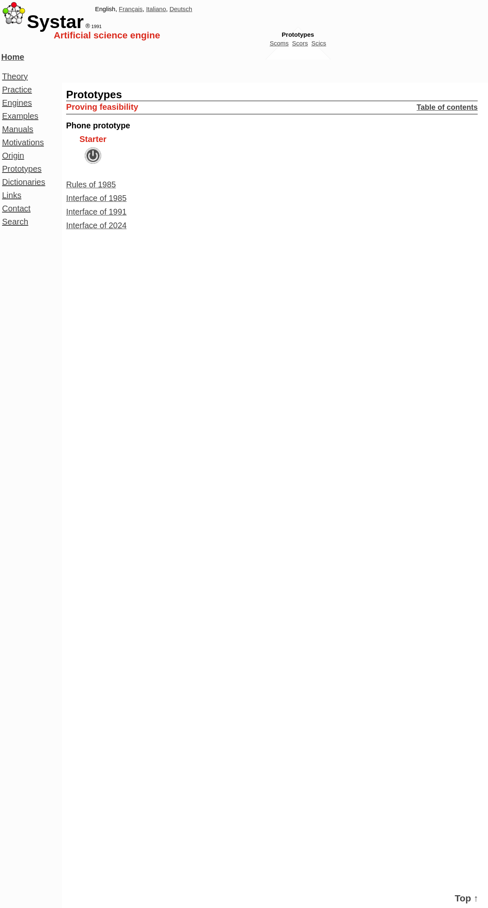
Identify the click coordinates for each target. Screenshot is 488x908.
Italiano (156, 8)
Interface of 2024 (96, 225)
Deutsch (180, 8)
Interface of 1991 (96, 211)
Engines (17, 102)
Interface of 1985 (96, 198)
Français (131, 8)
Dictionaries (23, 182)
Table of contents (447, 107)
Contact (16, 208)
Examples (20, 116)
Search (15, 221)
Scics (319, 43)
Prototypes (22, 168)
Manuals (17, 129)
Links (11, 195)
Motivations (23, 142)
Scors (300, 43)
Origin (13, 155)
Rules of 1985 (91, 184)
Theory (15, 76)
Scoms (279, 43)
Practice (17, 89)
